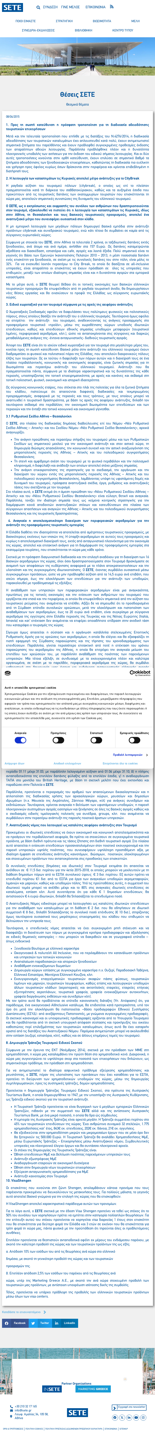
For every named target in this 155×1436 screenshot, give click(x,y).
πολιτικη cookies (34, 1429)
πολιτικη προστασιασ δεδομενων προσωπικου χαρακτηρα (73, 1429)
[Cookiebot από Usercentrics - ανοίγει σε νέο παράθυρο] (132, 673)
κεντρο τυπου (122, 30)
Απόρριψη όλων (14, 763)
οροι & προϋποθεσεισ (13, 1429)
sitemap (121, 1429)
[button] (38, 7)
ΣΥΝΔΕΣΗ (50, 7)
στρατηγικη (64, 21)
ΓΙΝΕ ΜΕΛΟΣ (70, 7)
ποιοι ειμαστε (26, 21)
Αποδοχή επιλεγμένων (67, 763)
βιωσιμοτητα (102, 21)
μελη (135, 21)
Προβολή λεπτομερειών (128, 754)
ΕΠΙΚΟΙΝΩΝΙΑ (96, 7)
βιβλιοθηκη (83, 30)
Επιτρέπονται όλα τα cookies (120, 763)
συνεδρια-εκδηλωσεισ (38, 30)
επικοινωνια (109, 1429)
